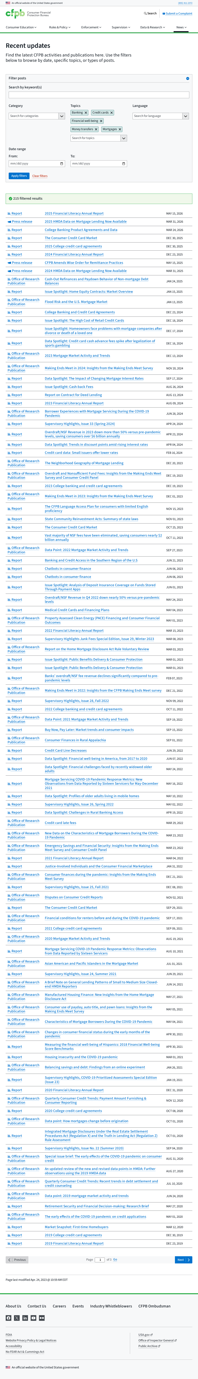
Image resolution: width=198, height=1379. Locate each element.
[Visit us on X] (17, 1317)
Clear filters (39, 176)
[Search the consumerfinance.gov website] (150, 13)
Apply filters (19, 176)
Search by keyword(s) (25, 87)
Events (78, 1306)
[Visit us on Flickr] (42, 1317)
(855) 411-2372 (185, 3)
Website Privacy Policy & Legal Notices (31, 1340)
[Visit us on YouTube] (33, 1317)
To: (73, 156)
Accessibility (14, 1346)
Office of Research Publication (23, 281)
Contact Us (37, 1306)
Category (16, 106)
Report (15, 213)
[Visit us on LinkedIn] (25, 1317)
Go (115, 1260)
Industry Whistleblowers (111, 1306)
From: (13, 156)
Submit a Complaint (177, 13)
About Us (13, 1306)
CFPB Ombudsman (154, 1306)
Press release (20, 221)
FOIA (9, 1335)
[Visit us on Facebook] (8, 1317)
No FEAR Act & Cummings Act (25, 1352)
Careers (59, 1306)
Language (140, 106)
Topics (75, 106)
